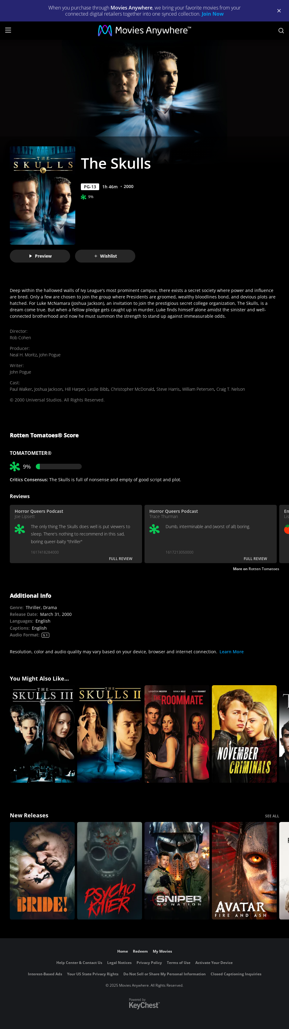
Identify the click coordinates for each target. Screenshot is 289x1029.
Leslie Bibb (98, 389)
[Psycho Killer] (109, 871)
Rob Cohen (20, 337)
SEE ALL (272, 816)
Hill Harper (75, 389)
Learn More (232, 652)
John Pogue (50, 355)
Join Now (213, 13)
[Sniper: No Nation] (176, 871)
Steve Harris (168, 389)
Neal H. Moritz (23, 355)
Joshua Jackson (48, 389)
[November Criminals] (244, 734)
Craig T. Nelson (230, 389)
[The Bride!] (42, 871)
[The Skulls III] (42, 734)
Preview (40, 256)
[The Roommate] (176, 734)
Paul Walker (21, 389)
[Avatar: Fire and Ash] (244, 871)
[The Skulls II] (109, 734)
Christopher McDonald (132, 389)
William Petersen (198, 389)
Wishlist (105, 256)
